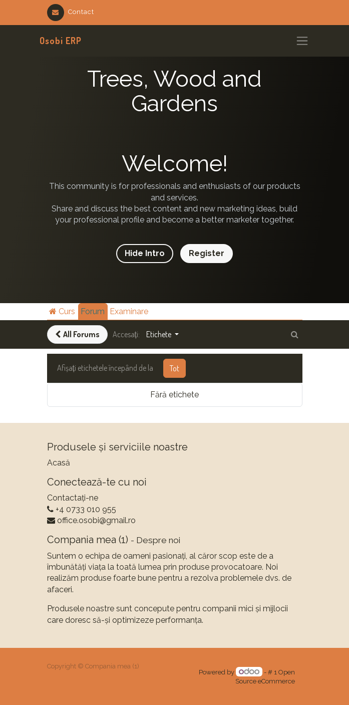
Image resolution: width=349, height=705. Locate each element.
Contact (70, 12)
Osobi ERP (61, 40)
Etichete (159, 334)
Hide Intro (145, 253)
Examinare (129, 311)
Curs (62, 311)
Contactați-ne (72, 498)
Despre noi (158, 540)
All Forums (77, 334)
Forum (93, 311)
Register (206, 253)
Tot (174, 368)
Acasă (58, 462)
